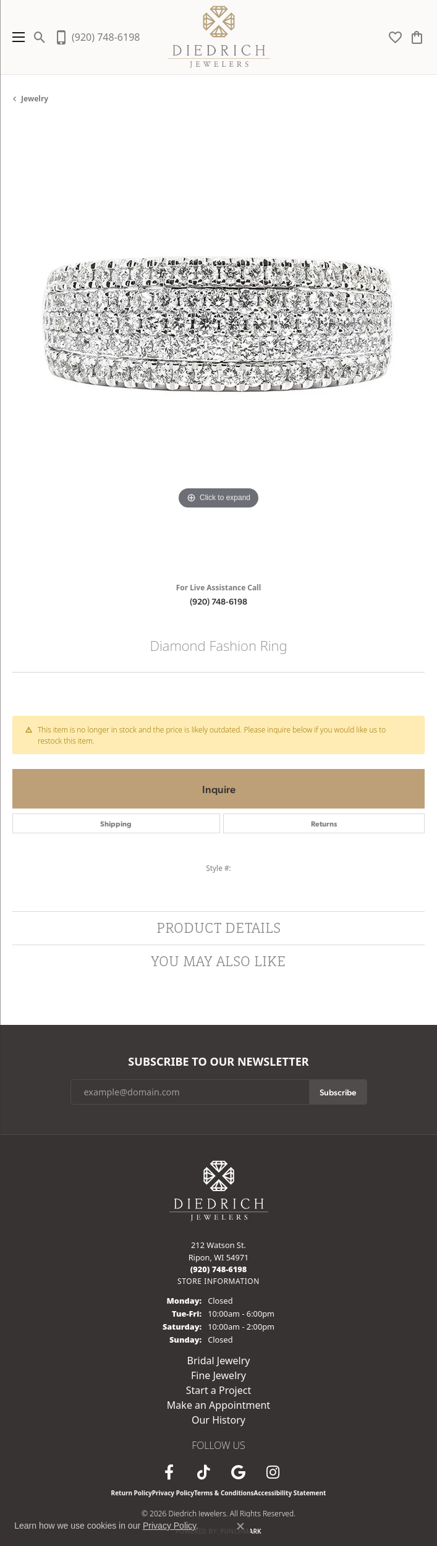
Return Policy (131, 1493)
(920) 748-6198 (218, 600)
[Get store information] (218, 1281)
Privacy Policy (173, 1493)
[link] (97, 37)
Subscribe (338, 1091)
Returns (324, 823)
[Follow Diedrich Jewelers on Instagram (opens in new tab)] (273, 1472)
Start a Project (218, 1390)
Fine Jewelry (218, 1375)
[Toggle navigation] (15, 37)
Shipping (116, 823)
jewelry (34, 98)
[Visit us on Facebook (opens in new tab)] (169, 1472)
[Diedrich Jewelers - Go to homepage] (218, 1190)
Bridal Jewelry (218, 1360)
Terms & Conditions (224, 1493)
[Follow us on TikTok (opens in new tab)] (204, 1472)
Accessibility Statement (290, 1493)
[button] (40, 37)
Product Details (218, 927)
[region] (218, 348)
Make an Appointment (218, 1405)
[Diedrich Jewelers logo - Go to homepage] (218, 37)
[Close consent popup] (240, 1526)
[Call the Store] (218, 1269)
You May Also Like (218, 961)
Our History (218, 1420)
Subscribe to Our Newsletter (218, 1062)
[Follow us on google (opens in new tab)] (238, 1472)
